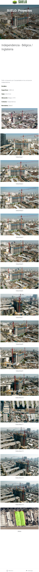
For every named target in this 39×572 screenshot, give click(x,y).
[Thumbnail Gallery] (19, 144)
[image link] (19, 2)
